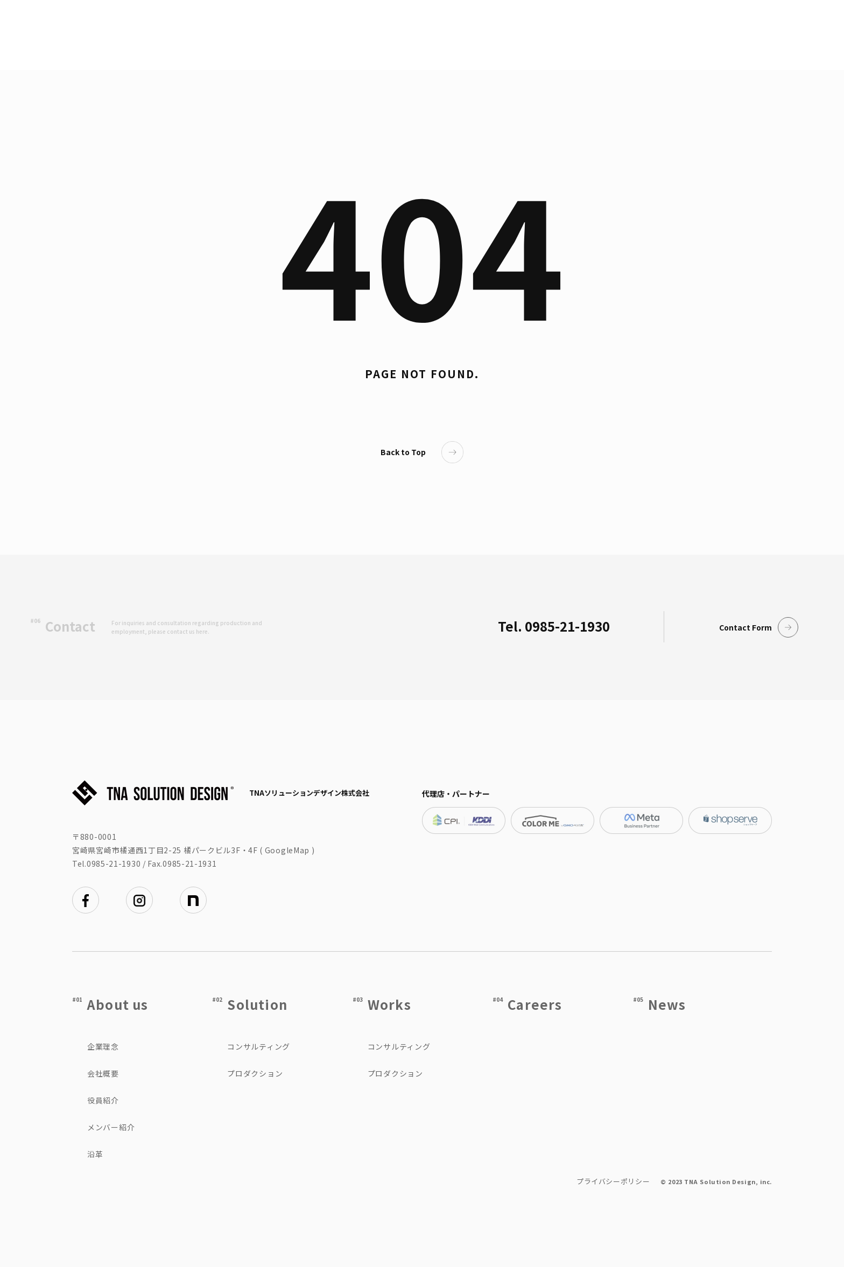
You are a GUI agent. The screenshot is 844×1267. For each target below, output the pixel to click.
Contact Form (759, 627)
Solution (257, 1004)
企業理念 (103, 1046)
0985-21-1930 (113, 863)
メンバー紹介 (111, 1127)
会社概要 (103, 1073)
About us (118, 1004)
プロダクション (255, 1073)
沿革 (95, 1154)
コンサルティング (258, 1046)
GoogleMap (287, 850)
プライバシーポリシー (613, 1181)
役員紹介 (103, 1100)
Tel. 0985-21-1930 (554, 626)
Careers (535, 1004)
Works (389, 1004)
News (667, 1004)
